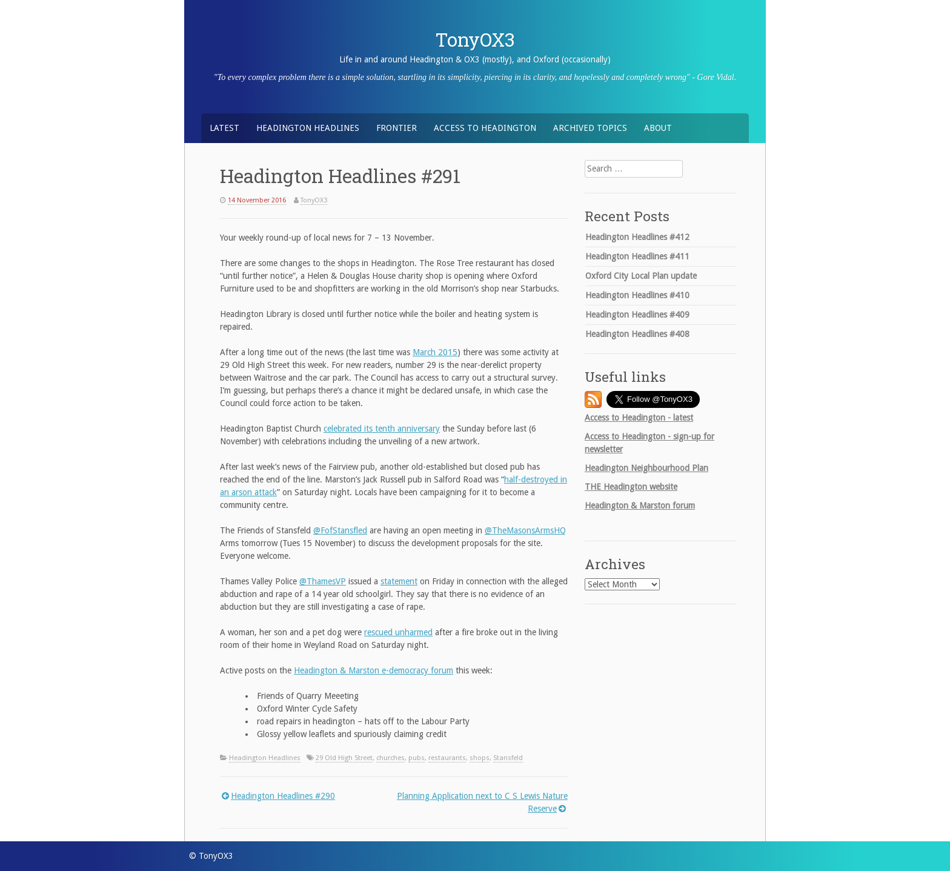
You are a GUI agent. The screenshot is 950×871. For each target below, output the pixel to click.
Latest (224, 128)
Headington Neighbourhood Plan (646, 468)
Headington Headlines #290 (283, 796)
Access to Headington (485, 128)
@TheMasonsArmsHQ (525, 530)
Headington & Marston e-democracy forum (373, 670)
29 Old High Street (344, 758)
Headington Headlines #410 (637, 295)
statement (398, 581)
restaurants (447, 758)
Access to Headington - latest (639, 417)
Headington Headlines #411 (637, 256)
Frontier (396, 128)
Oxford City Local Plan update (641, 276)
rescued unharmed (398, 632)
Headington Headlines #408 (637, 334)
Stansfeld (508, 758)
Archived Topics (590, 128)
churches (390, 758)
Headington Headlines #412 (637, 237)
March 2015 (435, 352)
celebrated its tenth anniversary (382, 428)
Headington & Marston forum (640, 505)
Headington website (631, 487)
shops (480, 758)
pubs (416, 758)
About (658, 128)
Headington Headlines (307, 128)
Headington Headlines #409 (637, 314)
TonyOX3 (475, 39)
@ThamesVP (322, 581)
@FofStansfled (340, 530)
